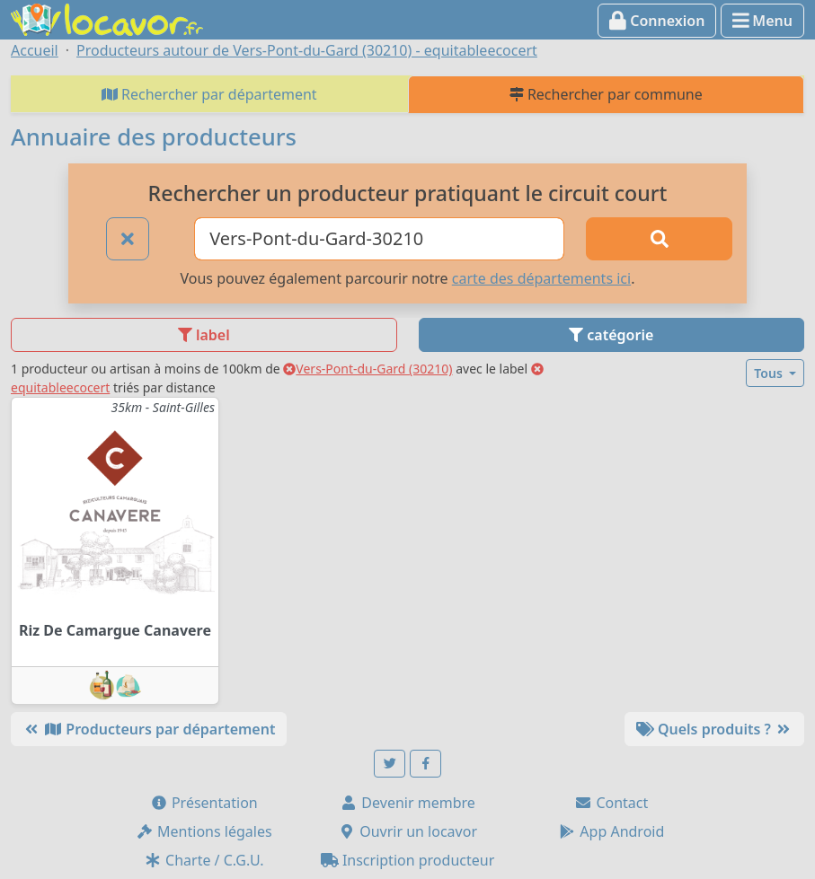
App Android (611, 831)
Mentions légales (204, 831)
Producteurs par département (148, 729)
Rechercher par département (209, 94)
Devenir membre (407, 803)
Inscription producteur (408, 860)
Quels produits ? (714, 729)
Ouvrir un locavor (407, 831)
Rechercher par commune (606, 94)
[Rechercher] (659, 238)
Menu (762, 21)
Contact (611, 803)
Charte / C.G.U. (204, 860)
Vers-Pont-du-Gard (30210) (367, 368)
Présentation (204, 803)
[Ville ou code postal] (379, 238)
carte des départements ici (541, 278)
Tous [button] (769, 373)
